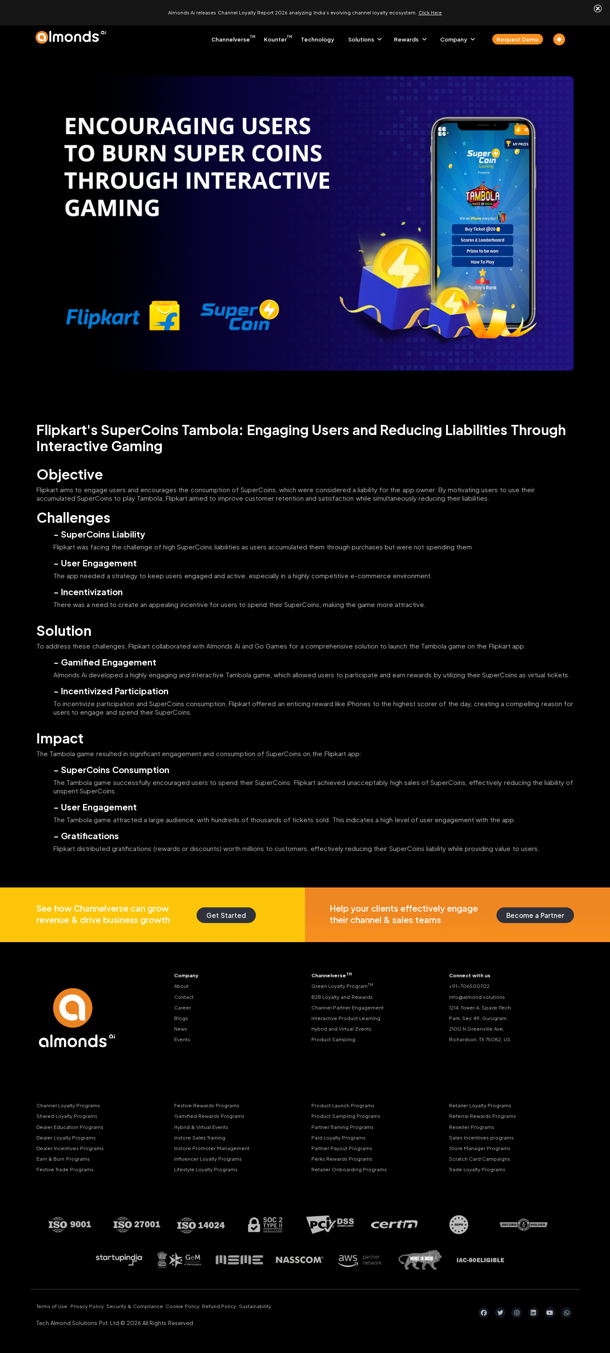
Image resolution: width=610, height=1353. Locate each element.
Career (183, 1007)
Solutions (361, 36)
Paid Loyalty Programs (340, 1137)
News (181, 1030)
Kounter (275, 36)
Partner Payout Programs (344, 1148)
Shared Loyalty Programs (69, 1114)
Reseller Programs (472, 1125)
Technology (317, 36)
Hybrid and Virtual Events (344, 1030)
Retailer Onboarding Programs (352, 1172)
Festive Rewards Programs (209, 1102)
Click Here (430, 11)
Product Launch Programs (346, 1102)
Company (453, 36)
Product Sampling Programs (348, 1114)
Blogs (182, 1018)
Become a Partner (531, 911)
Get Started (223, 911)
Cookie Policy (209, 1309)
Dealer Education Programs (72, 1125)
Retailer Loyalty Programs (482, 1102)
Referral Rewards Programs (484, 1114)
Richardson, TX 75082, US (483, 1042)
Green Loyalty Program (344, 983)
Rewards (406, 36)
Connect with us (472, 972)
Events (183, 1042)
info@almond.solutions (480, 995)
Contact (185, 995)
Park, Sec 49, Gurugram (480, 1018)
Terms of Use (53, 1309)
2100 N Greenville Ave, (478, 1030)
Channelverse (230, 36)
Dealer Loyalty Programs (68, 1137)
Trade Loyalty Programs (480, 1172)
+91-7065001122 (471, 984)
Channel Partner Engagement (350, 1007)
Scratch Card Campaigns (482, 1160)
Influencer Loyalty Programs (211, 1160)
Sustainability (298, 1309)
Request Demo (517, 36)
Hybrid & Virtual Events (204, 1125)
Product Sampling (335, 1042)
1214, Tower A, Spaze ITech (483, 1007)
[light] (559, 36)
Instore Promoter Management (214, 1148)
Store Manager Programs (482, 1148)
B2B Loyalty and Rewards (345, 995)
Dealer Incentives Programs (72, 1148)
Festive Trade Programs (67, 1172)
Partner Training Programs (345, 1125)
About (182, 984)
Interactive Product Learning (349, 1018)
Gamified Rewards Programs (212, 1114)
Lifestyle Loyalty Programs (209, 1172)
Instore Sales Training (202, 1137)
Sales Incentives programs (484, 1137)
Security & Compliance (152, 1309)
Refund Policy (254, 1309)
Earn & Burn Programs (65, 1160)
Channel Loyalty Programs (71, 1102)
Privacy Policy (96, 1309)
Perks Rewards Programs (344, 1160)
